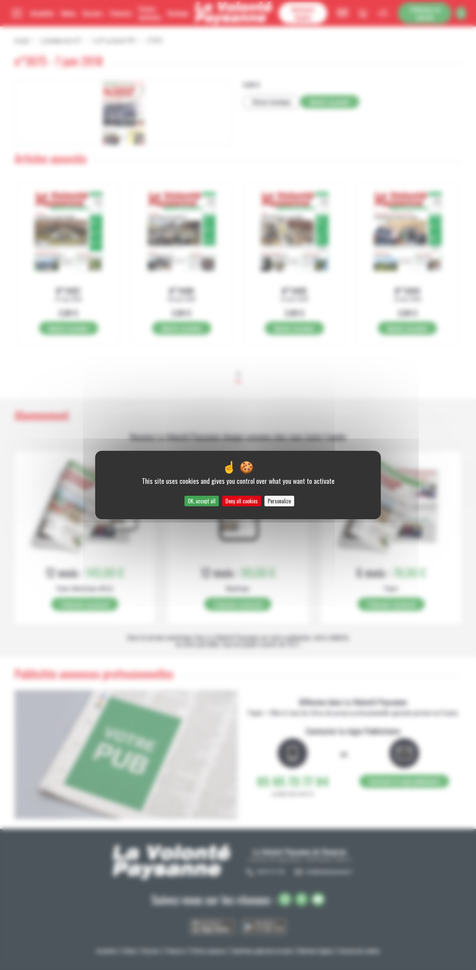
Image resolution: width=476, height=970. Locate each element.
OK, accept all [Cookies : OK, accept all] (202, 501)
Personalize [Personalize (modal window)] (279, 501)
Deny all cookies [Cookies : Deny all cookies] (241, 501)
